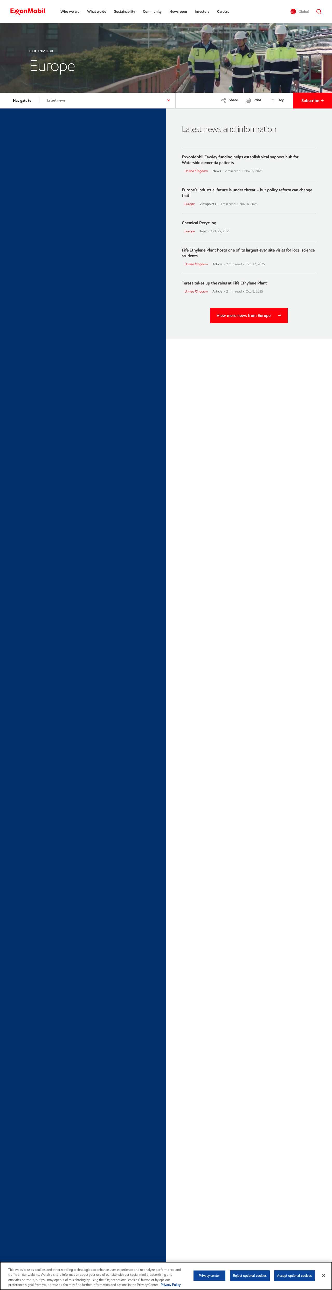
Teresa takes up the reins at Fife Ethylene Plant (224, 283)
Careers (223, 11)
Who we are (69, 11)
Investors (202, 11)
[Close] (323, 1275)
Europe (189, 204)
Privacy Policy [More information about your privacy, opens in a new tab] (171, 1285)
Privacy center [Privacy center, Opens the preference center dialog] (209, 1276)
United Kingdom (196, 171)
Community (152, 11)
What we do (96, 11)
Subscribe (310, 100)
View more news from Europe (244, 315)
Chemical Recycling (199, 222)
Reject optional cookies (250, 1276)
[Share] (229, 100)
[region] (166, 1276)
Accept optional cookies (294, 1276)
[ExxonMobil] (30, 11)
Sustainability (124, 11)
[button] (299, 12)
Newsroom (178, 11)
